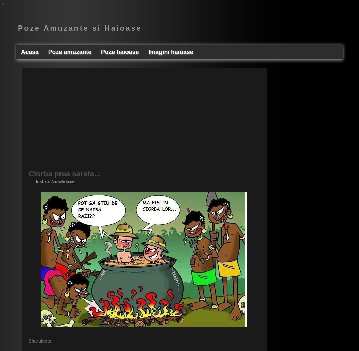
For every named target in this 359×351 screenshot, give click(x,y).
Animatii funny (63, 181)
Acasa (30, 52)
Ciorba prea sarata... (65, 174)
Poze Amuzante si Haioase (80, 28)
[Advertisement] (144, 122)
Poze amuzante (69, 52)
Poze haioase (120, 52)
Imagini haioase (170, 52)
